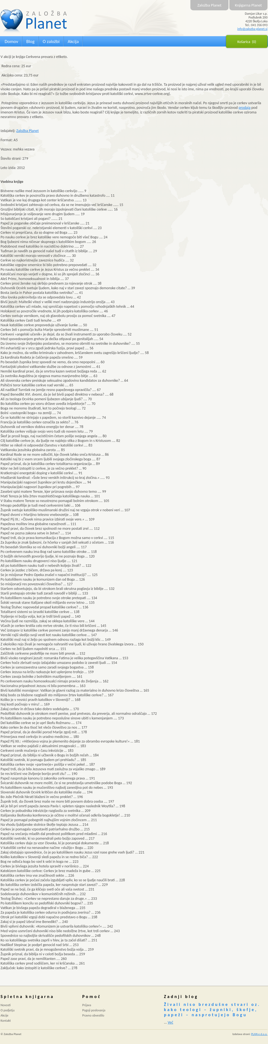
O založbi (51, 41)
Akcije (4, 1015)
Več (170, 1022)
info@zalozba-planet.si (252, 29)
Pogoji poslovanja (93, 1010)
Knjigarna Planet (248, 5)
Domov (11, 41)
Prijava (86, 1005)
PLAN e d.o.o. (259, 1034)
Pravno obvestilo (93, 1015)
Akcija (73, 41)
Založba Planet (209, 5)
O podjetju (8, 1010)
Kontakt (6, 1021)
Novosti (6, 1005)
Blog (30, 41)
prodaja (245, 107)
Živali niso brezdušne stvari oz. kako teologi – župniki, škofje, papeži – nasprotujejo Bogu (212, 1009)
